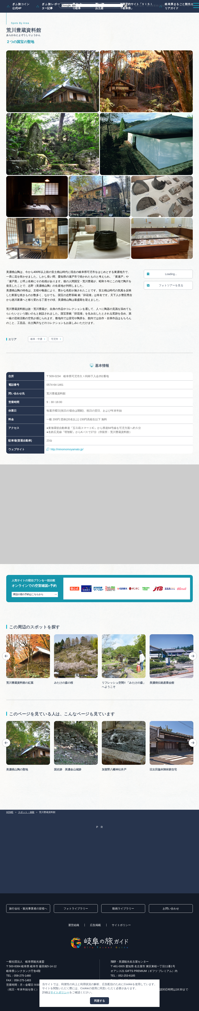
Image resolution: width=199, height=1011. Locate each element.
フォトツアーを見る (165, 301)
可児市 (56, 355)
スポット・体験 (118, 12)
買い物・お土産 (99, 22)
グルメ (154, 12)
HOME (9, 812)
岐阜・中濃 (38, 355)
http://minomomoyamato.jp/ (64, 465)
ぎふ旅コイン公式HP (18, 22)
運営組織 (73, 925)
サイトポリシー (121, 925)
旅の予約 (170, 12)
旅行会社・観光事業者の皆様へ (151, 5)
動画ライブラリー (123, 908)
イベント (138, 12)
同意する (99, 1000)
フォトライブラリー (76, 908)
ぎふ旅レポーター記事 (48, 22)
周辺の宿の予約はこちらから (35, 610)
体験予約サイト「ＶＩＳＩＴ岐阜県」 (133, 22)
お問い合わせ (171, 908)
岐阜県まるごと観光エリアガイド (176, 22)
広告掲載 (95, 925)
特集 (78, 12)
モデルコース (95, 12)
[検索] (92, 5)
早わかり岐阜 (75, 22)
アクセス (187, 12)
